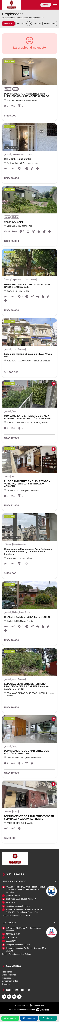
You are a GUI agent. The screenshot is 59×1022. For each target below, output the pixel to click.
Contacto (45, 5)
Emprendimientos (10, 981)
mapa (50, 23)
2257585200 (11, 941)
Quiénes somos (9, 975)
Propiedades (7, 978)
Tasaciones (7, 972)
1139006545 (11, 902)
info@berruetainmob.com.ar (18, 906)
